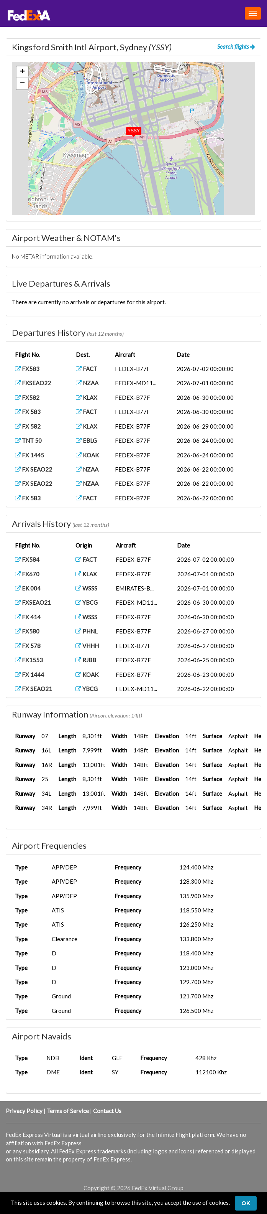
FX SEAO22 (33, 469)
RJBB (85, 659)
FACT (86, 368)
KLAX (86, 397)
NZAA (87, 382)
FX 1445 (29, 455)
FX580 (27, 631)
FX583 (27, 368)
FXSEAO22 (33, 382)
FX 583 (28, 411)
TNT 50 (28, 440)
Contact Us (107, 1110)
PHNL (86, 631)
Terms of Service (68, 1110)
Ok (245, 1203)
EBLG (86, 440)
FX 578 (28, 645)
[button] (128, 129)
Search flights (236, 46)
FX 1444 (29, 674)
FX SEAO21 (33, 688)
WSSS (86, 588)
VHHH (87, 645)
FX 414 (28, 617)
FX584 (27, 559)
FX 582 (28, 426)
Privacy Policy (24, 1110)
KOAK (87, 455)
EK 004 (28, 588)
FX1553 (29, 659)
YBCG (86, 602)
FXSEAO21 (33, 602)
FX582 (27, 397)
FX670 (27, 574)
